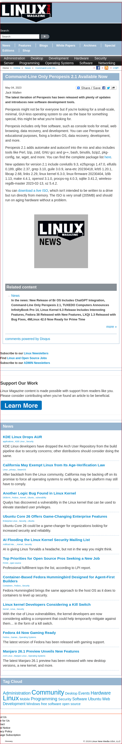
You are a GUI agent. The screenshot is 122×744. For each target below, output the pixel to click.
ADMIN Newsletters (37, 363)
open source (15, 563)
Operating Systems (59, 63)
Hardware (81, 58)
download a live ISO (33, 190)
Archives (90, 45)
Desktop (37, 58)
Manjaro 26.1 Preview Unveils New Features (41, 651)
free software (51, 704)
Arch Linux (7, 656)
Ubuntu (31, 497)
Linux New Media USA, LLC (106, 741)
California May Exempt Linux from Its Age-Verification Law (54, 465)
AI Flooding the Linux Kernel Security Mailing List (46, 540)
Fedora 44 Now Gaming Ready (29, 633)
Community (48, 692)
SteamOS (21, 469)
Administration (14, 58)
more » (111, 327)
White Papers (65, 45)
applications (8, 441)
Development (59, 58)
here (108, 157)
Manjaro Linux (20, 656)
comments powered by (27, 339)
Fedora (15, 497)
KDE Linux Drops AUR (22, 437)
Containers (8, 586)
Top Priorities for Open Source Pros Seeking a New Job (51, 558)
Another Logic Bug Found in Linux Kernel (39, 493)
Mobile (25, 699)
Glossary (9, 741)
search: (5, 30)
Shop (26, 50)
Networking (106, 63)
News (6, 45)
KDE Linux (20, 441)
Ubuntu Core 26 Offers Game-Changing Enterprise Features (55, 516)
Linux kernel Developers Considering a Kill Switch (47, 604)
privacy (12, 469)
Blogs (43, 45)
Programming (29, 63)
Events (84, 693)
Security (100, 58)
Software (86, 63)
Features (25, 45)
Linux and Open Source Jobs (27, 358)
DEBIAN (6, 497)
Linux (5, 469)
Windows (33, 704)
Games (14, 637)
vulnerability (41, 497)
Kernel (23, 497)
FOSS (5, 563)
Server (9, 63)
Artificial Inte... (9, 544)
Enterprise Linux (10, 521)
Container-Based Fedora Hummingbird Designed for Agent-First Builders (59, 579)
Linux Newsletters (36, 353)
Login (116, 67)
